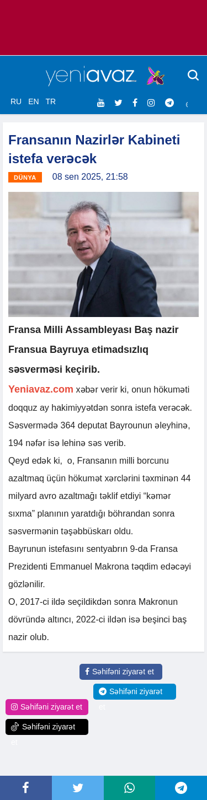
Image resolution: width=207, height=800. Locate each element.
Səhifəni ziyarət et (119, 671)
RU (16, 101)
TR (50, 101)
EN (33, 101)
